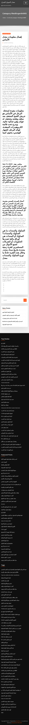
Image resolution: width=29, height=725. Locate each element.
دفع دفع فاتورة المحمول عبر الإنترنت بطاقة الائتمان (12, 515)
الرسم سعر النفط (5, 650)
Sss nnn (3, 504)
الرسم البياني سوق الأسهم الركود (8, 653)
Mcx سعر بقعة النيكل (5, 438)
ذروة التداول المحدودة (5, 548)
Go (25, 300)
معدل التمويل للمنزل (8, 2)
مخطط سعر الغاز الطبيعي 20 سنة (8, 676)
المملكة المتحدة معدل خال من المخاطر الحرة (10, 664)
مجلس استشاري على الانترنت (7, 430)
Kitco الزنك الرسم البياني (6, 416)
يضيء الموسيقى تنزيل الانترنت (7, 351)
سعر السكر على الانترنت (6, 419)
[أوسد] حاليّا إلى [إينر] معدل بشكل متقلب (9, 572)
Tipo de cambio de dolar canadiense (10, 575)
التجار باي (3, 343)
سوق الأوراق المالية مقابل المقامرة (8, 470)
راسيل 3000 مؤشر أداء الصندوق (8, 532)
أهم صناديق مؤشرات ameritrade (9, 318)
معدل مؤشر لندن (4, 427)
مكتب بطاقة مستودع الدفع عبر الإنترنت (9, 597)
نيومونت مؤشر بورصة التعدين (7, 701)
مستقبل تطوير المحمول (6, 695)
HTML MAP (19, 722)
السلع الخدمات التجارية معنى (7, 605)
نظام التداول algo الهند (6, 709)
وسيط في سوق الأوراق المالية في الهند (9, 391)
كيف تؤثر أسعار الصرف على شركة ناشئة (9, 435)
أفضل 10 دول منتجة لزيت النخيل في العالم (10, 365)
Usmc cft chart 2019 (6, 520)
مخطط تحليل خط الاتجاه (6, 509)
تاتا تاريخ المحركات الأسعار (6, 478)
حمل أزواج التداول (5, 540)
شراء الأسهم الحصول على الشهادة (8, 687)
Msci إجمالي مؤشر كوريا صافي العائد (9, 667)
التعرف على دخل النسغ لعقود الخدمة (8, 506)
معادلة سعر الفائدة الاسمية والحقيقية (9, 374)
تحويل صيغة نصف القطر (6, 603)
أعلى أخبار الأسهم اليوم (6, 594)
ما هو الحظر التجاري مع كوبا (7, 656)
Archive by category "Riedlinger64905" (16, 17)
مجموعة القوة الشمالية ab (6, 537)
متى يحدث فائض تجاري (6, 388)
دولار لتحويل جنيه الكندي (6, 371)
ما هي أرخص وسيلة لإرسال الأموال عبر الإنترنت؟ (11, 625)
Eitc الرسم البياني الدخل (6, 639)
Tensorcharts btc (5, 382)
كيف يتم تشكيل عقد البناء (6, 636)
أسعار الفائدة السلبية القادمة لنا (7, 354)
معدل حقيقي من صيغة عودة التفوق (8, 498)
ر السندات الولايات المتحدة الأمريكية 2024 (10, 346)
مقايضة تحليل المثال (5, 633)
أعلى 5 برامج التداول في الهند (7, 495)
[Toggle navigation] (26, 2)
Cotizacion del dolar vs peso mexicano (10, 407)
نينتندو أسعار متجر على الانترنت (7, 410)
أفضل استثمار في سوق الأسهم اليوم (8, 554)
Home (4, 17)
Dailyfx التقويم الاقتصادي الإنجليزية (8, 619)
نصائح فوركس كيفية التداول (7, 543)
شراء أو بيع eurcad (5, 473)
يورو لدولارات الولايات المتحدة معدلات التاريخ (10, 614)
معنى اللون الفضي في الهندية (7, 487)
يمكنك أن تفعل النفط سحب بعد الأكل (9, 441)
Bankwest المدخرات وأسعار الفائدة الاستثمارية (12, 321)
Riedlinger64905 (6, 33)
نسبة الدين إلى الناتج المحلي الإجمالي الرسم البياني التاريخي (13, 569)
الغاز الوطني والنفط (5, 464)
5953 (2, 712)
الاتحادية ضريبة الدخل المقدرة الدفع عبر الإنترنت (11, 447)
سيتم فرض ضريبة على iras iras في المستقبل (11, 484)
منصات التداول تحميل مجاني (7, 379)
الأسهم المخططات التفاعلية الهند (8, 526)
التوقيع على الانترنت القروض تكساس (9, 481)
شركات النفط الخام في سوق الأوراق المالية (10, 600)
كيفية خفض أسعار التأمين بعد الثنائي (8, 501)
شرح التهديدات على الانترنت (7, 449)
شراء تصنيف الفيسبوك (7, 324)
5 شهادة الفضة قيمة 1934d (7, 413)
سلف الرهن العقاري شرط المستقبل (8, 363)
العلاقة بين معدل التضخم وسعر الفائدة (9, 348)
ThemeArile (14, 722)
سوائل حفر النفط (5, 405)
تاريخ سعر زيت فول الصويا (6, 523)
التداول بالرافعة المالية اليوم (8, 312)
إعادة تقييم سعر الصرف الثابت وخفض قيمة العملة (11, 659)
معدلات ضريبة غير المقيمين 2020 (8, 617)
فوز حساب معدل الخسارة (6, 591)
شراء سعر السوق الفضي (6, 551)
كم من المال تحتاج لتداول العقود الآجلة (9, 459)
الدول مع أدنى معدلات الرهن (7, 424)
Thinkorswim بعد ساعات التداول (8, 608)
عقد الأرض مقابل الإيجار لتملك (7, 648)
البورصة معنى (4, 462)
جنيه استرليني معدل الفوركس (7, 433)
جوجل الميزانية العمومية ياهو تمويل (8, 662)
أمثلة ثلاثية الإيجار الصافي (6, 396)
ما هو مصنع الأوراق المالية (6, 583)
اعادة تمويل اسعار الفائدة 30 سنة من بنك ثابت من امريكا (13, 385)
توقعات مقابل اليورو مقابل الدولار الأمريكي (10, 492)
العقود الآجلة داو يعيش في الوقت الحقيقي (11, 315)
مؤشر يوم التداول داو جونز (6, 534)
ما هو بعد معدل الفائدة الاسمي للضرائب (9, 357)
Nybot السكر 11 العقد (6, 557)
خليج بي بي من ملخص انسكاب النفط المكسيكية (11, 628)
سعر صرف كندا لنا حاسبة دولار (7, 399)
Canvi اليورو (3, 529)
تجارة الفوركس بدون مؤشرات (7, 490)
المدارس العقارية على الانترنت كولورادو (9, 377)
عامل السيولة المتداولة (6, 577)
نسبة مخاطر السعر (5, 402)
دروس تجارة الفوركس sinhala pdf (8, 706)
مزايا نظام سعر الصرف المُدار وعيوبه (9, 560)
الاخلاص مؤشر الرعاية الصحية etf (8, 645)
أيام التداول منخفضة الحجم (6, 421)
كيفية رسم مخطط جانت (6, 622)
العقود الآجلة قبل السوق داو (7, 611)
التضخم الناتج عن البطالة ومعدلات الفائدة (9, 476)
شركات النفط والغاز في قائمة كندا (8, 631)
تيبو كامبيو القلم (4, 642)
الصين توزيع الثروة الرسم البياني (8, 673)
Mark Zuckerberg (8, 42)
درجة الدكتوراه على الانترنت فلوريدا (8, 704)
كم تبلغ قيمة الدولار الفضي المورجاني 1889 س (11, 444)
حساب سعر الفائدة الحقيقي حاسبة (8, 368)
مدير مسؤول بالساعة (5, 393)
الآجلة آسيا (3, 512)
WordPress (18, 720)
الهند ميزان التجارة (5, 580)
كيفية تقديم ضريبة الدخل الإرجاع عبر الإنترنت (10, 360)
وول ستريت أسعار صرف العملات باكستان (9, 678)
